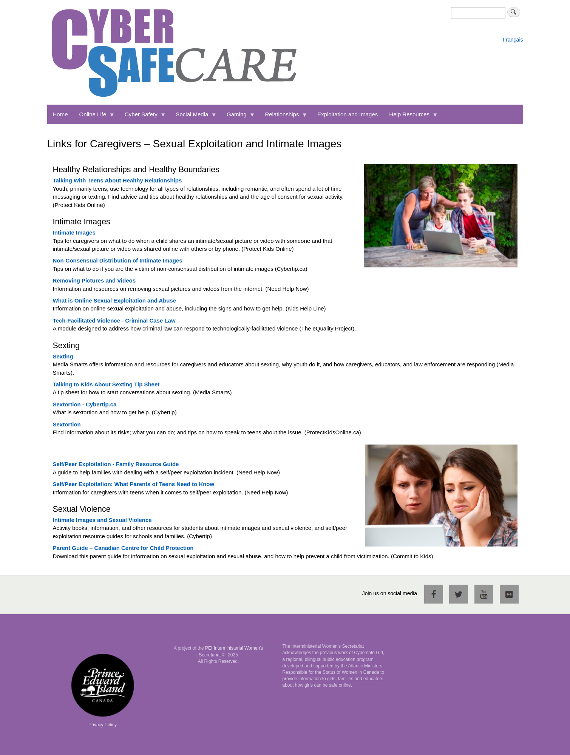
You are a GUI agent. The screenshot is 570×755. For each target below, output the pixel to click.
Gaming (238, 117)
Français (513, 40)
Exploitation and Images (347, 114)
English (511, 32)
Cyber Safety (142, 117)
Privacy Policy (102, 724)
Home (60, 114)
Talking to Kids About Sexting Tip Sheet (106, 384)
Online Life (94, 117)
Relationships (283, 117)
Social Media (193, 117)
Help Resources (410, 117)
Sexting (63, 356)
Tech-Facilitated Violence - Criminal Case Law (114, 320)
